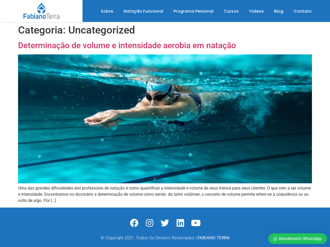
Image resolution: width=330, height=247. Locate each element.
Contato (303, 11)
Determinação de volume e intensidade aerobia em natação (127, 45)
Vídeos (256, 11)
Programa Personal (193, 11)
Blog (278, 11)
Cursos (231, 11)
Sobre (107, 11)
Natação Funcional (143, 11)
